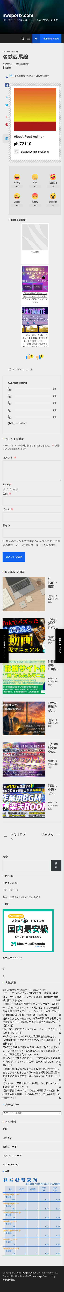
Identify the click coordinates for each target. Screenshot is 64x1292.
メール (8, 509)
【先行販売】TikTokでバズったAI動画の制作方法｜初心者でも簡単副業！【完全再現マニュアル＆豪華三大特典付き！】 (31, 1094)
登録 (5, 1128)
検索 (5, 856)
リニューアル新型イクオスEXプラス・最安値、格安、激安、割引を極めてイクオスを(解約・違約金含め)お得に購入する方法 (31, 997)
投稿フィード (10, 1146)
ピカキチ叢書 (10, 882)
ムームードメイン (12, 957)
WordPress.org (10, 1164)
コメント (9, 457)
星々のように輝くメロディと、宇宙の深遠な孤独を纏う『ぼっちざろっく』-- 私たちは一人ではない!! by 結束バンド (32, 1062)
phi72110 (7, 64)
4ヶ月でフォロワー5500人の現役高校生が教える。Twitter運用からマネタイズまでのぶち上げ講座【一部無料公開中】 (31, 1040)
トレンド (19, 369)
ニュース (28, 369)
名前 (7, 493)
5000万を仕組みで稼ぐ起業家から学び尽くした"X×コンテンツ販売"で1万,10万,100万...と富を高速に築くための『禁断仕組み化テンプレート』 (31, 1051)
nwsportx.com (18, 15)
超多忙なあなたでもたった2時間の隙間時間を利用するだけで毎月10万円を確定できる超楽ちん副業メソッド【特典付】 (32, 1022)
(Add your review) (17, 423)
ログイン (7, 1137)
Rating (7, 484)
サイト (6, 525)
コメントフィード (12, 1155)
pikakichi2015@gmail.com (31, 151)
